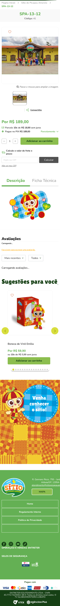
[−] (4, 141)
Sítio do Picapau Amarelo (34, 3)
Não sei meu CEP (9, 165)
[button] (33, 110)
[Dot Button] (13, 369)
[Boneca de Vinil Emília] (30, 327)
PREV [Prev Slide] (5, 330)
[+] (15, 141)
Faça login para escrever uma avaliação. (18, 249)
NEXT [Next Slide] (54, 330)
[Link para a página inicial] (8, 3)
